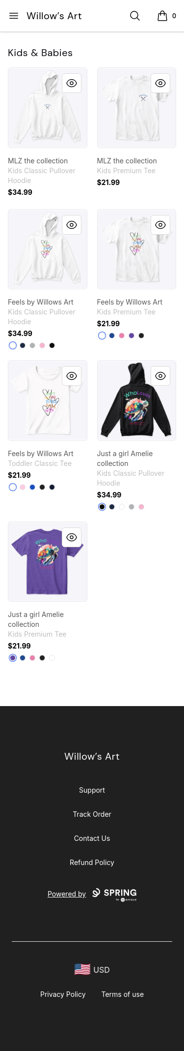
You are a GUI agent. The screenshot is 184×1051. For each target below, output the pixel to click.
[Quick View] (71, 83)
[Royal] (32, 487)
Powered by (92, 895)
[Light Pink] (42, 345)
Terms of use (123, 994)
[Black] (52, 345)
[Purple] (131, 336)
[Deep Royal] (112, 336)
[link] (47, 108)
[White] (13, 345)
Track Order (92, 814)
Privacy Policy (63, 994)
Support (92, 790)
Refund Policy (92, 862)
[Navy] (23, 345)
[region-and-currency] (92, 969)
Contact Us (92, 838)
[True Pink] (122, 336)
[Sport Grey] (32, 345)
